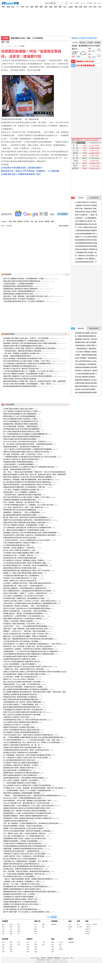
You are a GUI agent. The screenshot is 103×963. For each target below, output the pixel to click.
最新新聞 (77, 328)
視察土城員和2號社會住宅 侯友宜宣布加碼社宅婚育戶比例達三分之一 (28, 667)
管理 (52, 949)
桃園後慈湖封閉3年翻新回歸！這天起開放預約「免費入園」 (24, 487)
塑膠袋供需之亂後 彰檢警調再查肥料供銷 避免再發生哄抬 (24, 866)
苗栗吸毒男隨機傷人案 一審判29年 (15, 907)
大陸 (99, 7)
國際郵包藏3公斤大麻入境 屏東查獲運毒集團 (19, 416)
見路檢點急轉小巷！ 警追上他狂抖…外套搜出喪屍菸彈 (23, 586)
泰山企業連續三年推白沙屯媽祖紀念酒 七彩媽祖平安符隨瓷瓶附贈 (27, 785)
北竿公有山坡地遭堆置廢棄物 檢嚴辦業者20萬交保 (21, 661)
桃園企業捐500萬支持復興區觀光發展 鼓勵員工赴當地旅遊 (24, 522)
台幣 (35, 221)
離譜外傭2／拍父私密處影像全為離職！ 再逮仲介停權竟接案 (25, 636)
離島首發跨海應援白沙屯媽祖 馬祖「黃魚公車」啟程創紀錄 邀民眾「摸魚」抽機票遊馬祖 (35, 381)
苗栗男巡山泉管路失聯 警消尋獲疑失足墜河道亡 (20, 694)
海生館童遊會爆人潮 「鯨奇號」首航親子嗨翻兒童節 (22, 702)
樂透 (78, 924)
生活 (64, 7)
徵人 (72, 958)
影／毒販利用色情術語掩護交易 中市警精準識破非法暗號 (23, 341)
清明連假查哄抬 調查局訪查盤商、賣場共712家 (20, 899)
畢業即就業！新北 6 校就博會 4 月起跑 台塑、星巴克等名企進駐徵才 (28, 646)
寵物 (19, 924)
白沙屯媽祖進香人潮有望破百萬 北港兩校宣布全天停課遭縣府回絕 (27, 363)
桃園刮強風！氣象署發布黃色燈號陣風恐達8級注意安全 (23, 849)
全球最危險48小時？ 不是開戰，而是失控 (18, 555)
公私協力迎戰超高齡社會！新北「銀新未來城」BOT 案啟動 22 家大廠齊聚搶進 (31, 742)
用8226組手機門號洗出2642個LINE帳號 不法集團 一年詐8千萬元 (26, 361)
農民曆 (74, 38)
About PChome (66, 958)
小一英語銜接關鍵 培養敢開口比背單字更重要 (19, 783)
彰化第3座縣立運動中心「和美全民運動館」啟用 (20, 704)
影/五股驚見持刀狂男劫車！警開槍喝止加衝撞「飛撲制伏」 (24, 560)
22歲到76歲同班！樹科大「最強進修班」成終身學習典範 (23, 856)
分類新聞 (5, 921)
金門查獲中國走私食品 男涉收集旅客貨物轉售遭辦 (21, 429)
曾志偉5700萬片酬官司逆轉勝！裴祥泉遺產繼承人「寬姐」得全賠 (27, 384)
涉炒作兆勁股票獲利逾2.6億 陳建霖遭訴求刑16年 (20, 421)
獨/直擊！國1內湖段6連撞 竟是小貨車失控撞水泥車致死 (23, 828)
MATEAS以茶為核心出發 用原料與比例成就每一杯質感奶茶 (24, 442)
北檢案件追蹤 (91, 38)
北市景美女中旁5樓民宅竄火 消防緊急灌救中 (21, 168)
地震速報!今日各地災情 (85, 61)
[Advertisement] (36, 244)
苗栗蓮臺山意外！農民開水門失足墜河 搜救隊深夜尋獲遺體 (24, 811)
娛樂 (55, 7)
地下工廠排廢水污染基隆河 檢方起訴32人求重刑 (20, 411)
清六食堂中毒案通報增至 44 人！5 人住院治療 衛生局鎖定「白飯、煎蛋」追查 (31, 740)
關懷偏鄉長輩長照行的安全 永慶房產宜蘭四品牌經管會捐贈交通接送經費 (29, 892)
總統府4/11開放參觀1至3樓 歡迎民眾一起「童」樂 (21, 745)
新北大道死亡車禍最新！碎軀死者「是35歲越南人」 (22, 780)
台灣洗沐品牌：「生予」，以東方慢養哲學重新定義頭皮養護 (25, 626)
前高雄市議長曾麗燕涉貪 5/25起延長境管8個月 (20, 902)
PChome (83, 3)
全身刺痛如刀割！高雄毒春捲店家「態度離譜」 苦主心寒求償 (25, 861)
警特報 (95, 924)
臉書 (52, 221)
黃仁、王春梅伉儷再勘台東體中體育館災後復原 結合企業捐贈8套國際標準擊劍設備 (33, 737)
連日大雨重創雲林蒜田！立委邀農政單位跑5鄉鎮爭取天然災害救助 (27, 591)
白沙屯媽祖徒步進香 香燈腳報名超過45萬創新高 (20, 722)
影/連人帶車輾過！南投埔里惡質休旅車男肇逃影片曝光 (23, 358)
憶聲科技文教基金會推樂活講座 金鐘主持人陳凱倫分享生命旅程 (26, 452)
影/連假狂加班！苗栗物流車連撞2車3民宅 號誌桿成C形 (23, 869)
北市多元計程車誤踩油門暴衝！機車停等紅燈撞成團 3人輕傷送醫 (26, 831)
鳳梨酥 (20, 221)
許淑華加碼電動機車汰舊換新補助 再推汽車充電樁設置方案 (24, 846)
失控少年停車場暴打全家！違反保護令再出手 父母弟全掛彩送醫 (26, 803)
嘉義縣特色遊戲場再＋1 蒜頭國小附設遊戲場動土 (21, 841)
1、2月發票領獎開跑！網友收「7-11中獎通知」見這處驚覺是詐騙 (26, 790)
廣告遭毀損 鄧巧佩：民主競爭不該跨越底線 (18, 299)
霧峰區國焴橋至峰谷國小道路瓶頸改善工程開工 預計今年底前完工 (27, 570)
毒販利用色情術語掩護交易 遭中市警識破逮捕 (19, 414)
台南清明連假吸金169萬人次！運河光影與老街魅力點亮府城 (24, 720)
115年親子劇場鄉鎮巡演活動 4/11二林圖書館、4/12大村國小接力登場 (28, 371)
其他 (19, 944)
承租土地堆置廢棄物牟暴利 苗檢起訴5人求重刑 (20, 419)
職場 (36, 7)
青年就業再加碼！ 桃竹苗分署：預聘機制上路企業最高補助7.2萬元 (27, 801)
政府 (94, 7)
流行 (19, 934)
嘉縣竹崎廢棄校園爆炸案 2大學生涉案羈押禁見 (20, 775)
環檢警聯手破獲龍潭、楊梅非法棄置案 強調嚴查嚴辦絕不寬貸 (25, 816)
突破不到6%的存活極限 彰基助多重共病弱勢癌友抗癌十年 (24, 712)
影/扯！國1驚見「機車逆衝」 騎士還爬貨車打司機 (21, 502)
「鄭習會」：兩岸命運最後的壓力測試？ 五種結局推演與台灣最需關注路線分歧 (31, 795)
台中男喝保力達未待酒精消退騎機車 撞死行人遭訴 (21, 553)
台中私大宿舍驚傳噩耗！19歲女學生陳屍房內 (19, 664)
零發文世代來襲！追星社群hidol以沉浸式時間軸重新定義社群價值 (26, 608)
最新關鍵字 (71, 942)
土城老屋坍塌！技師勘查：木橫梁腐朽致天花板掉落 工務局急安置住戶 (28, 649)
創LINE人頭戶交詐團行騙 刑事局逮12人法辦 (19, 550)
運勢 (41, 7)
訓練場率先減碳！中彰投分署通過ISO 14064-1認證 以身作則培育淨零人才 (30, 806)
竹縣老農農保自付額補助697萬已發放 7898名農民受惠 (22, 709)
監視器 (47, 221)
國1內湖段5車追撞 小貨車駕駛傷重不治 (17, 770)
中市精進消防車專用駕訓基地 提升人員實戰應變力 (21, 576)
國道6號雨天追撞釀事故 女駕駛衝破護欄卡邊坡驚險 (21, 793)
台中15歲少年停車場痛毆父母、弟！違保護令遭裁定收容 (23, 836)
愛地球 (61, 949)
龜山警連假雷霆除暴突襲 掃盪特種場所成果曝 (19, 386)
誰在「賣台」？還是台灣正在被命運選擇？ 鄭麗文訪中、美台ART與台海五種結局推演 (34, 472)
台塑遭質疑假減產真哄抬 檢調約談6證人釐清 (19, 659)
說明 (95, 3)
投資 (52, 947)
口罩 (31, 221)
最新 (3, 924)
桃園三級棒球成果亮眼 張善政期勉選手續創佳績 (20, 699)
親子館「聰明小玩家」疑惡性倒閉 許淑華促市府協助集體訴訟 (25, 517)
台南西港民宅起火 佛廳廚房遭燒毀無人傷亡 (21, 174)
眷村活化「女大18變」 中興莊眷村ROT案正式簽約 (21, 884)
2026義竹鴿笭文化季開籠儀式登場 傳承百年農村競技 (22, 843)
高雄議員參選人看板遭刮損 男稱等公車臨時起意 (20, 289)
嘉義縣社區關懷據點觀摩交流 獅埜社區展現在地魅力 (22, 889)
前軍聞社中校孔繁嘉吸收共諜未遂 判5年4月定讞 (20, 904)
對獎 (78, 921)
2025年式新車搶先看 (85, 65)
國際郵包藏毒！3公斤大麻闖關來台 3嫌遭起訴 (19, 492)
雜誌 (85, 7)
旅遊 (80, 7)
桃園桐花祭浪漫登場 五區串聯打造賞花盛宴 (18, 727)
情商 (19, 927)
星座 (45, 7)
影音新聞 (5, 939)
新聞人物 (37, 921)
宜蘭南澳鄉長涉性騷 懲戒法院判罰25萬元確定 (19, 538)
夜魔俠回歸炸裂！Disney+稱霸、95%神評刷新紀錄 (21, 684)
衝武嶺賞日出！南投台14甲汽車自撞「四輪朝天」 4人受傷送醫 (30, 171)
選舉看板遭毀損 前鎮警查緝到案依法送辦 (18, 294)
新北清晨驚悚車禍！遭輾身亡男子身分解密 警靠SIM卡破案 (24, 674)
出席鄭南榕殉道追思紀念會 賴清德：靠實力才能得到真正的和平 (26, 750)
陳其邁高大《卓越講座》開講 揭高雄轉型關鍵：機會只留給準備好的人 (28, 479)
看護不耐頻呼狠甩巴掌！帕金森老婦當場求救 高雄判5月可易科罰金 (27, 484)
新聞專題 (54, 921)
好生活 (61, 942)
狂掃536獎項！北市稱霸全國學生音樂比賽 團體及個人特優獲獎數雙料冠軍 (30, 603)
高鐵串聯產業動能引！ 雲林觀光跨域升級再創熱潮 (21, 447)
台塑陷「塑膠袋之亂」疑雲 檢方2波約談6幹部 (19, 581)
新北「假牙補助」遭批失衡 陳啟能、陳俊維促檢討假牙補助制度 (26, 871)
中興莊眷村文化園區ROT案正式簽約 (16, 717)
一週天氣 (87, 927)
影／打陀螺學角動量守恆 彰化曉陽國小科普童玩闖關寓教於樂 (25, 434)
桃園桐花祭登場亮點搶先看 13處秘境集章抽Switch (21, 864)
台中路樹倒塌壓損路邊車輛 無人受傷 (16, 545)
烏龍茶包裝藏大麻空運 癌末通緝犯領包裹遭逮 (19, 379)
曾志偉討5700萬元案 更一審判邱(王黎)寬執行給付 (21, 369)
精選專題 (53, 924)
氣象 (87, 921)
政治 (12, 7)
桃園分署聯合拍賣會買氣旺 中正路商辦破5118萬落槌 (22, 618)
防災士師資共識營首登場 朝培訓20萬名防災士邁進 (21, 431)
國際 (31, 7)
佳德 (10, 221)
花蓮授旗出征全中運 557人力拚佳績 (16, 725)
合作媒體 (89, 3)
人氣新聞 (77, 198)
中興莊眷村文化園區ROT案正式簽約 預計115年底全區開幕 (24, 854)
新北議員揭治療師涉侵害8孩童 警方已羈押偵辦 (20, 656)
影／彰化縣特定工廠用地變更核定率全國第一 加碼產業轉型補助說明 (27, 444)
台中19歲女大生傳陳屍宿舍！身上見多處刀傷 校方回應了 (23, 596)
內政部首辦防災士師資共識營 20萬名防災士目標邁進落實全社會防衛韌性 (29, 348)
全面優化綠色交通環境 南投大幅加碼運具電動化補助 (22, 747)
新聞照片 (30, 939)
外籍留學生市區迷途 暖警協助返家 (15, 821)
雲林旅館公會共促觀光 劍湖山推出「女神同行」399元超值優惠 (26, 338)
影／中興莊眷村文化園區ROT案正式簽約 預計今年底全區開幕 (25, 758)
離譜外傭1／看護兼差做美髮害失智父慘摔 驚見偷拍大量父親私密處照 (28, 639)
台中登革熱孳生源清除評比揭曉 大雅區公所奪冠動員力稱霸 (24, 563)
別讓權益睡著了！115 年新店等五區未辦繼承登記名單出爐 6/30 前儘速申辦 (30, 651)
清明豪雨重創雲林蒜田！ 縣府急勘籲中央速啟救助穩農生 (23, 778)
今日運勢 (81, 38)
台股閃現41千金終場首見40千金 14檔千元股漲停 (28, 38)
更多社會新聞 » (64, 226)
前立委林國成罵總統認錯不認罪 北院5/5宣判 (19, 760)
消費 (75, 7)
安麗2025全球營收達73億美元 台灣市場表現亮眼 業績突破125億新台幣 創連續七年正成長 (35, 672)
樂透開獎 (97, 42)
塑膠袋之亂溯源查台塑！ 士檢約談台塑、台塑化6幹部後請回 (25, 611)
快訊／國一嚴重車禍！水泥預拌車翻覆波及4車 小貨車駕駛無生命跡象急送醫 (30, 823)
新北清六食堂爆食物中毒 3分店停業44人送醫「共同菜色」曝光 (26, 634)
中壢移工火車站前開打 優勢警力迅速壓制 (18, 621)
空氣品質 (82, 42)
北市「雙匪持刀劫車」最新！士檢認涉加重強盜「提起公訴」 (25, 833)
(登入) (99, 3)
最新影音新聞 (93, 328)
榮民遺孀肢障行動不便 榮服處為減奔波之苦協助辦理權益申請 (25, 886)
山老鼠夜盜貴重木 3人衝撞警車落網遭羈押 (18, 284)
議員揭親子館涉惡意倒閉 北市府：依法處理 (18, 894)
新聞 (3, 42)
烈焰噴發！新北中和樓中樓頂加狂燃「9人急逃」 (20, 578)
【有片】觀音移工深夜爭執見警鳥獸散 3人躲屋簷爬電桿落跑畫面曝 (27, 449)
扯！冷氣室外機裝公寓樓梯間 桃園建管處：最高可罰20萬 (23, 874)
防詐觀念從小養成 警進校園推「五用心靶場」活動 (21, 624)
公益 (60, 947)
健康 (50, 7)
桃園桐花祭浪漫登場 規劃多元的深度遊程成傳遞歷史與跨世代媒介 (27, 808)
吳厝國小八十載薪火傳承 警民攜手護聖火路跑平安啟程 (23, 573)
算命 (69, 924)
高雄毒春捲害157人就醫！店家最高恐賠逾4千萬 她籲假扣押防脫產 (27, 813)
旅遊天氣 (87, 929)
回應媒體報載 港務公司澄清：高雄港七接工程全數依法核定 (24, 838)
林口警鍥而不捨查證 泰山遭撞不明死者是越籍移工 (21, 763)
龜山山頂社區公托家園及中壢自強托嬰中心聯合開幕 (22, 682)
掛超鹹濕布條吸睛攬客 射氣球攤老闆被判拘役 (19, 366)
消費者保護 (50, 958)
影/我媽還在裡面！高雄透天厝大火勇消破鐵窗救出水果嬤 (23, 598)
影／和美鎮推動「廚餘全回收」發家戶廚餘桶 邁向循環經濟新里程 (27, 755)
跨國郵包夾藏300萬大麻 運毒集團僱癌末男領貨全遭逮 (22, 346)
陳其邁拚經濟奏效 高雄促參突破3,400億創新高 (20, 697)
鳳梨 (14, 221)
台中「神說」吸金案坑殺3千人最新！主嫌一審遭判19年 (23, 507)
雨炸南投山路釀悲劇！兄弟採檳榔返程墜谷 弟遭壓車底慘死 (24, 588)
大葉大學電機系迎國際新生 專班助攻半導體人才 (20, 543)
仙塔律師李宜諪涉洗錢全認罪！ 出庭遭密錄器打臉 (21, 851)
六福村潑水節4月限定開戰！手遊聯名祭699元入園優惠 (23, 687)
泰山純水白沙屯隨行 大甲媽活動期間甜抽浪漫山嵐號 (22, 798)
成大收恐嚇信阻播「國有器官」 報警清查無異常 (20, 426)
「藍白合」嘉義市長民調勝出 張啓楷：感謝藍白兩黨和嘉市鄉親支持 (27, 879)
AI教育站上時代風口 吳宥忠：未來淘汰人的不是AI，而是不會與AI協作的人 (30, 601)
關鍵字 (70, 939)
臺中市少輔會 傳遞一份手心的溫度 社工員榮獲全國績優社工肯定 (26, 912)
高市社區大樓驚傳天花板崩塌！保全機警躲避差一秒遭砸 (23, 279)
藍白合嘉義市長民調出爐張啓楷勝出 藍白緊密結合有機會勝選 (25, 689)
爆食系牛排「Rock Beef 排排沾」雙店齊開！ (19, 679)
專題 (8, 7)
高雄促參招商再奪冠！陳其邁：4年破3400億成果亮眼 (22, 826)
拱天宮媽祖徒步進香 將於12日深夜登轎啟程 (19, 876)
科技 (27, 7)
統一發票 (79, 927)
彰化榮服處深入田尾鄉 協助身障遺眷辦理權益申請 (21, 732)
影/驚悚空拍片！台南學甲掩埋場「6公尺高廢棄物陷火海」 (24, 616)
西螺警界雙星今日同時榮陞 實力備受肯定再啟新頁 (21, 773)
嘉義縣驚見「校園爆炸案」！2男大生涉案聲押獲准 (21, 512)
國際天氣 (87, 931)
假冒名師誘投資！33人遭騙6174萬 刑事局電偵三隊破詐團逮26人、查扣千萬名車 (32, 644)
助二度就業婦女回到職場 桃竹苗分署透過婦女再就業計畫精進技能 (27, 482)
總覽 (52, 942)
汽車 (90, 7)
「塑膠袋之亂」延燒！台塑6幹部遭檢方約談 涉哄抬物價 (23, 669)
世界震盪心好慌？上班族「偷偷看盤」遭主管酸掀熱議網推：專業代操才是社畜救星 (33, 788)
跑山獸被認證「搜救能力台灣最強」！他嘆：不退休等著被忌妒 (26, 606)
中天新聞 (21, 46)
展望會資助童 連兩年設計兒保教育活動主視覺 (19, 568)
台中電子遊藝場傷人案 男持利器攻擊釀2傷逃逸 (20, 909)
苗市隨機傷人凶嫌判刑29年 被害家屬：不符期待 (20, 765)
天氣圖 (87, 934)
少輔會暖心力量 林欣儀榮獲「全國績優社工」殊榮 (21, 881)
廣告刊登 (43, 958)
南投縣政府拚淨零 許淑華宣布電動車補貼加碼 (19, 558)
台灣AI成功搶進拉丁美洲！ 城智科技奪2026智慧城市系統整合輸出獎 (28, 735)
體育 (60, 7)
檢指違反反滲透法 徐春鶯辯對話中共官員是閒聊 (20, 752)
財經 (22, 7)
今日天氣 (75, 42)
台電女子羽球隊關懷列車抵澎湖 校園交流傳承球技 (21, 730)
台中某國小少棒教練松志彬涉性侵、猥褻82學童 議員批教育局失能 (27, 583)
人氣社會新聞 (93, 198)
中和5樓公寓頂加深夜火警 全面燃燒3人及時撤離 (20, 641)
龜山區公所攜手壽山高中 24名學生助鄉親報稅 (19, 859)
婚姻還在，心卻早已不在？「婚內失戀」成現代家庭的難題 (24, 631)
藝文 (60, 944)
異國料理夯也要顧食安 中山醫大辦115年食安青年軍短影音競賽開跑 (27, 376)
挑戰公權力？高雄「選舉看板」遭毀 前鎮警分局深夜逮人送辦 (25, 296)
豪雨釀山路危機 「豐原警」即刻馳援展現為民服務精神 (23, 613)
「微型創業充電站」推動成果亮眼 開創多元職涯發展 (22, 351)
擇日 (69, 929)
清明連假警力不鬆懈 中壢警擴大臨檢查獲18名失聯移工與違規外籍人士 (28, 818)
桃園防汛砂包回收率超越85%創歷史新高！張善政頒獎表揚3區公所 (27, 520)
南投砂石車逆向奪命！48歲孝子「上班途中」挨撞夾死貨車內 (25, 593)
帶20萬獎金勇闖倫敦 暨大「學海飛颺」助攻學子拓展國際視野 (25, 565)
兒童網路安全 (57, 958)
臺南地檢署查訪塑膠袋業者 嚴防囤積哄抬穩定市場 (21, 707)
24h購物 (76, 3)
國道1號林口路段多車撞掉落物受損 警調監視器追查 (21, 281)
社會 (17, 7)
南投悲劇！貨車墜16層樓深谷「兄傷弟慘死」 (19, 548)
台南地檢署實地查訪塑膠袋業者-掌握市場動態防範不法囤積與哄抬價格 (28, 654)
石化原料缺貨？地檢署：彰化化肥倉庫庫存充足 (20, 677)
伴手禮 (26, 221)
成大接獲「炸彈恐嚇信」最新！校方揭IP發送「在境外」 (23, 454)
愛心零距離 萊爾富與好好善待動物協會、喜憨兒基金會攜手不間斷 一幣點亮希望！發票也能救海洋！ (39, 692)
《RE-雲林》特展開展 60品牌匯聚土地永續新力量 (21, 353)
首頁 (3, 7)
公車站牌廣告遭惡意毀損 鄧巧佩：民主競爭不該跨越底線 (23, 301)
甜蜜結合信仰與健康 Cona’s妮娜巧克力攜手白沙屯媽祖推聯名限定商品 (28, 467)
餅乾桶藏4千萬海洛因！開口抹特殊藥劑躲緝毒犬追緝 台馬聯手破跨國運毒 (29, 343)
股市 (71, 3)
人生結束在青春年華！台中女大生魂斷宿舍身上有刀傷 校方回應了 (27, 540)
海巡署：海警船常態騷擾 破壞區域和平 (88, 355)
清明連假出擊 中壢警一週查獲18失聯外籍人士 (19, 768)
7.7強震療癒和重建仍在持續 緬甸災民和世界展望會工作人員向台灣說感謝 (29, 457)
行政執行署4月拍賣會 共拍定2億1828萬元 (18, 409)
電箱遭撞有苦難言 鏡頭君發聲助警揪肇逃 (18, 286)
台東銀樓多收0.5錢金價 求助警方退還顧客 (18, 897)
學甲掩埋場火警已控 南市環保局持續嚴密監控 (19, 510)
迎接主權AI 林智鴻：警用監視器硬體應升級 (18, 291)
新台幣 (41, 221)
